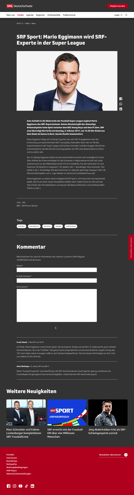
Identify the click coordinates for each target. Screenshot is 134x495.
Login (118, 15)
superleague (71, 226)
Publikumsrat (69, 15)
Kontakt (10, 454)
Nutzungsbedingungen (17, 467)
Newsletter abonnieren (113, 454)
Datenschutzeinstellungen (18, 473)
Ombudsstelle (53, 15)
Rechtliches (11, 461)
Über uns (10, 15)
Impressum (11, 458)
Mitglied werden (117, 6)
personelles (34, 226)
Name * (20, 265)
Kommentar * (22, 287)
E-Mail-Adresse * (24, 276)
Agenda (29, 15)
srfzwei (58, 226)
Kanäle (20, 15)
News (34, 23)
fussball (21, 226)
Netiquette (11, 464)
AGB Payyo (11, 470)
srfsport (47, 226)
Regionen (40, 15)
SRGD (27, 23)
